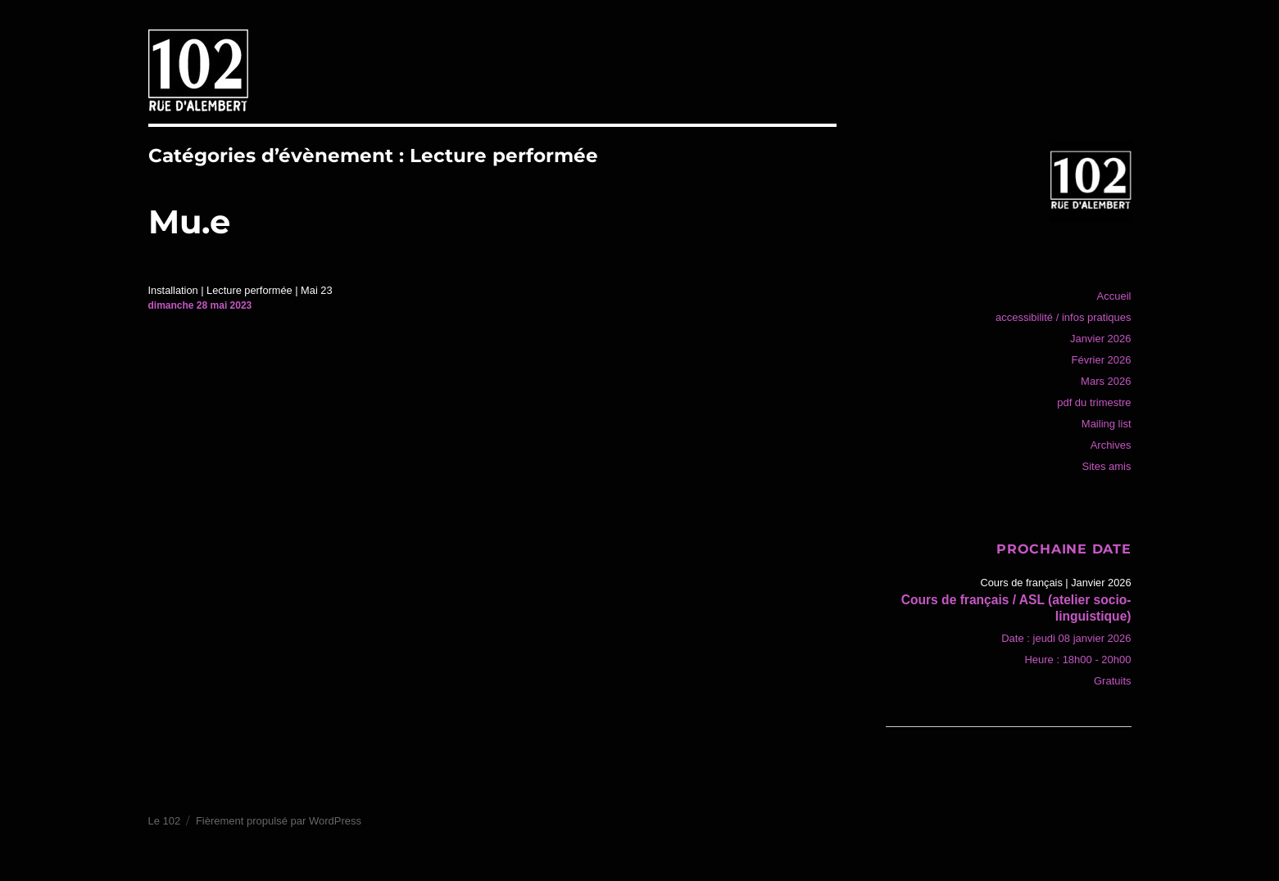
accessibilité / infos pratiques (1063, 317)
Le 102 (164, 821)
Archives (1111, 445)
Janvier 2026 (1100, 338)
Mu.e (189, 221)
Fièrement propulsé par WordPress (278, 821)
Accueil (1114, 296)
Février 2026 (1102, 360)
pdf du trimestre (1094, 402)
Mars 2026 (1106, 381)
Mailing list (1107, 424)
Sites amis (1107, 466)
